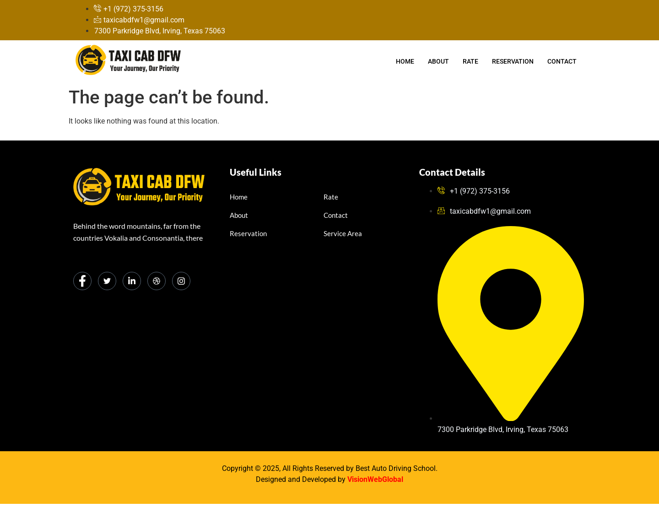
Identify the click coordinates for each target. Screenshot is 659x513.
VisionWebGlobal (375, 479)
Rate (470, 61)
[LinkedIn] (132, 281)
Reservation (513, 61)
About (438, 61)
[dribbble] (156, 281)
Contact (562, 61)
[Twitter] (107, 281)
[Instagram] (181, 281)
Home (405, 61)
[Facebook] (82, 281)
